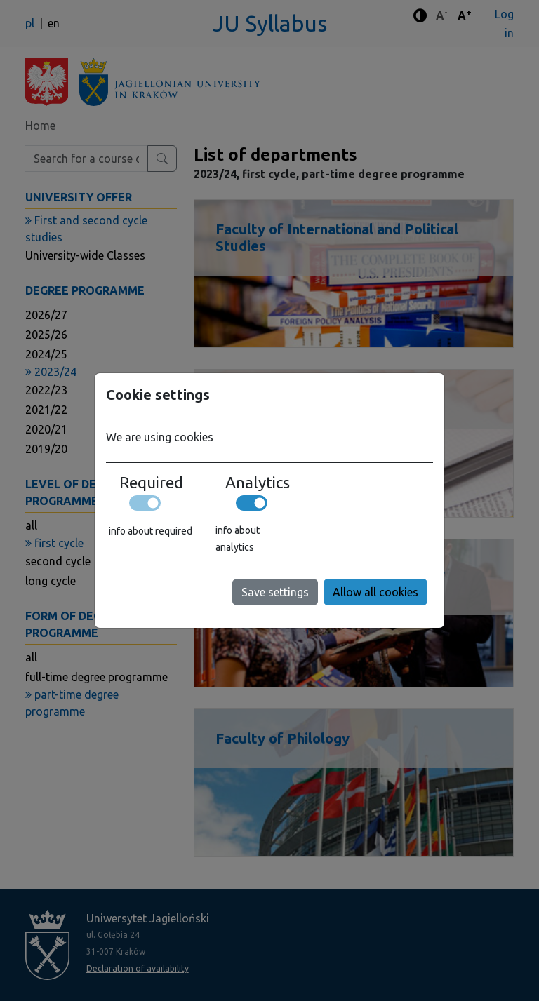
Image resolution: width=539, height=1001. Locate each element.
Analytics (257, 482)
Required (151, 482)
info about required (150, 531)
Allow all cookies (375, 592)
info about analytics (237, 539)
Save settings (275, 592)
